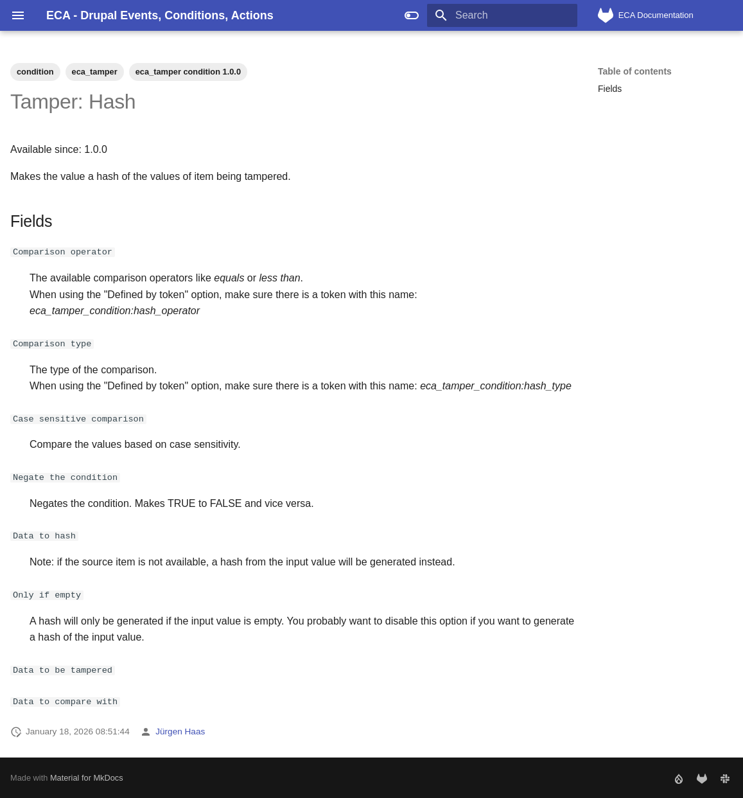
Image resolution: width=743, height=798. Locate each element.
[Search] (502, 15)
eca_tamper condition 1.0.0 (188, 71)
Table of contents (635, 71)
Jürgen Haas (180, 731)
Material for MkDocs (86, 777)
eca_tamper (95, 71)
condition (35, 71)
